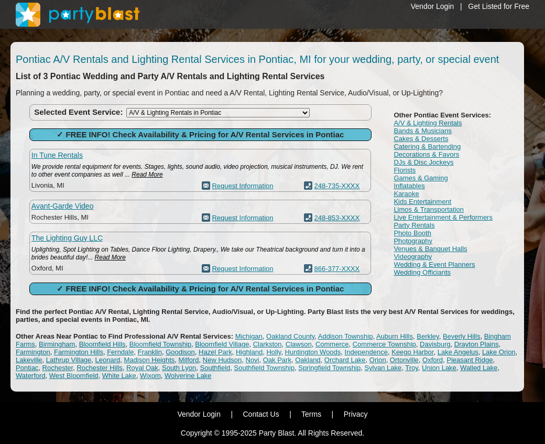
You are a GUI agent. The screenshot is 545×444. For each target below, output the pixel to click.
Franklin (150, 352)
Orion (377, 360)
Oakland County (290, 336)
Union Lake (439, 368)
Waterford (31, 376)
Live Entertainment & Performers (443, 217)
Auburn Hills (394, 336)
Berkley (428, 336)
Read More (147, 174)
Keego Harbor (412, 352)
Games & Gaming (421, 178)
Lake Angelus (458, 352)
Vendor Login (432, 6)
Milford (189, 360)
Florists (405, 170)
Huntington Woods (313, 352)
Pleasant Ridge (469, 360)
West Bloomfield (74, 376)
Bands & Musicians (423, 131)
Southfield (215, 368)
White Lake (119, 376)
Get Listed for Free (498, 6)
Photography (413, 241)
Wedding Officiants (422, 272)
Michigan (249, 336)
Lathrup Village (69, 360)
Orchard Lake (345, 360)
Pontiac (27, 368)
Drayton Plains (476, 344)
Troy (411, 368)
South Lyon (179, 368)
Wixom (150, 376)
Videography (413, 257)
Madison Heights (149, 360)
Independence (366, 352)
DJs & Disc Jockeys (423, 162)
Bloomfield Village (222, 344)
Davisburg (435, 344)
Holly (273, 352)
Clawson (299, 344)
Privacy (356, 414)
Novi (252, 360)
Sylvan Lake (382, 368)
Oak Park (277, 360)
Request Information (242, 186)
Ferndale (120, 352)
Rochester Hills (99, 368)
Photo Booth (412, 233)
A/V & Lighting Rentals (428, 123)
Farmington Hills (78, 352)
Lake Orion (499, 352)
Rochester (57, 368)
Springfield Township (329, 368)
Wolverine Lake (188, 376)
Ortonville (404, 360)
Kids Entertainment (422, 201)
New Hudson (222, 360)
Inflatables (409, 186)
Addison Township (345, 336)
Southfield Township (264, 368)
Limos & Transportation (429, 209)
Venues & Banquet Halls (430, 249)
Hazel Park (215, 352)
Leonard (108, 360)
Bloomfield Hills (102, 344)
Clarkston (267, 344)
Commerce (332, 344)
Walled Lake (478, 368)
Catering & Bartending (427, 146)
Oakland (307, 360)
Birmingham (57, 344)
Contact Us (261, 414)
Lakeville (29, 360)
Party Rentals (414, 225)
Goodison (180, 352)
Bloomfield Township (160, 344)
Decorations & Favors (426, 154)
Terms (311, 414)
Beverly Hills (462, 336)
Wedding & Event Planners (434, 264)
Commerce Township (384, 344)
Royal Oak (142, 368)
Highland (249, 352)
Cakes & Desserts (421, 139)
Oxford (432, 360)
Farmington (33, 352)
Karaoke (406, 194)
